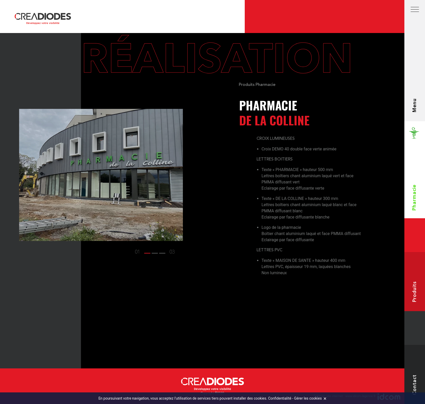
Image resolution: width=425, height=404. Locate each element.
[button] (104, 252)
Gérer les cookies (308, 398)
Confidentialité (279, 398)
